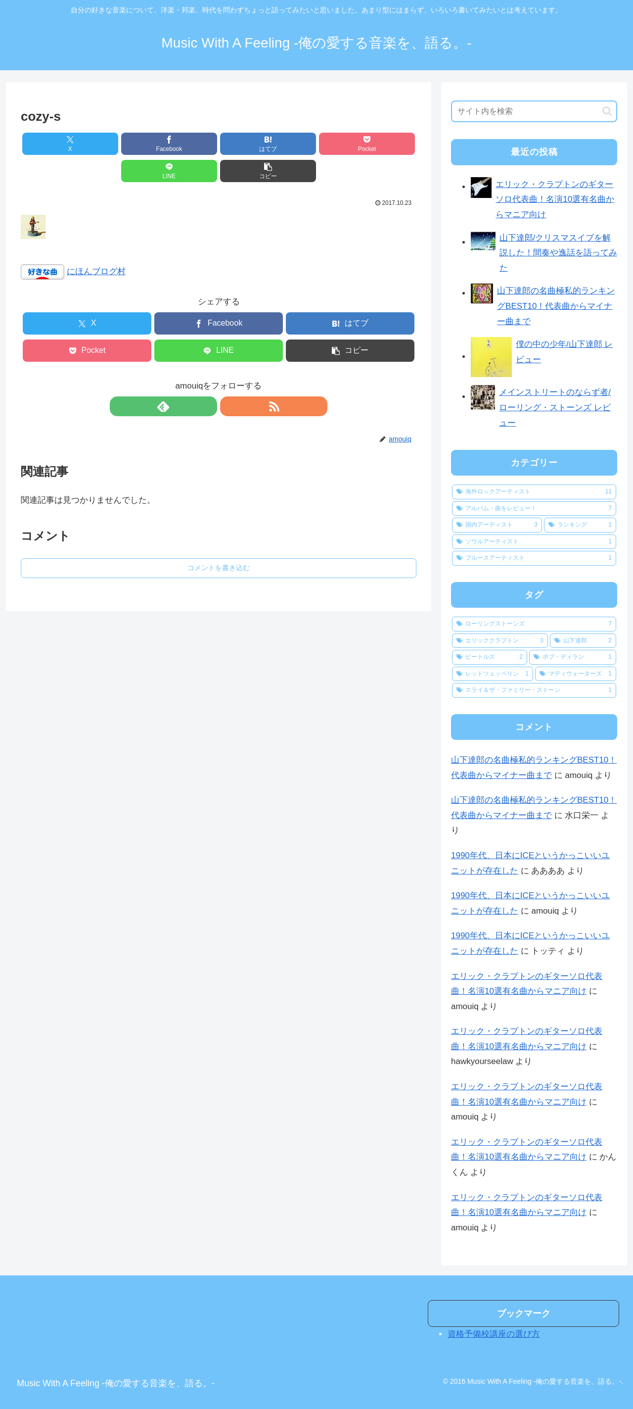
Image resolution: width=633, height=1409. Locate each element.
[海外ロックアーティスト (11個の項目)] (534, 492)
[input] (534, 111)
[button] (384, 144)
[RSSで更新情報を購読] (230, 379)
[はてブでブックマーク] (185, 144)
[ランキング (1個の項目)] (580, 525)
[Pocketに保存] (251, 144)
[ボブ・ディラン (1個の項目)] (572, 657)
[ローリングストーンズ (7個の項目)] (534, 624)
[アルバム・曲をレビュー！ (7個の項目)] (534, 508)
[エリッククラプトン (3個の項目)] (500, 640)
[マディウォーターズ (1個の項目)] (575, 674)
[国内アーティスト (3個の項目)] (497, 525)
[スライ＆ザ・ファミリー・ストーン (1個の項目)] (534, 690)
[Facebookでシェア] (118, 144)
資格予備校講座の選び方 (494, 1334)
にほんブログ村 (96, 244)
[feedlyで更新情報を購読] (207, 379)
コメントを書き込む (218, 540)
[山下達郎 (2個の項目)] (583, 640)
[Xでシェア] (52, 144)
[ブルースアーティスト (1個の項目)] (534, 558)
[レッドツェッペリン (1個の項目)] (492, 674)
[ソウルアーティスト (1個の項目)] (534, 541)
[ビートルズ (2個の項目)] (489, 657)
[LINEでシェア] (318, 144)
